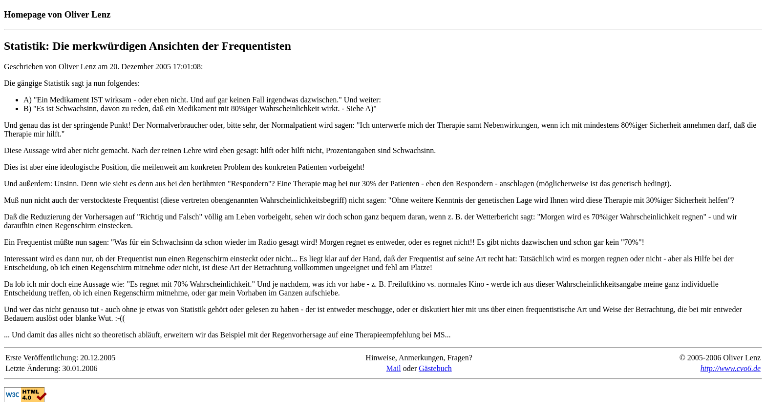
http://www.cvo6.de (731, 368)
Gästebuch (435, 368)
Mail (393, 368)
